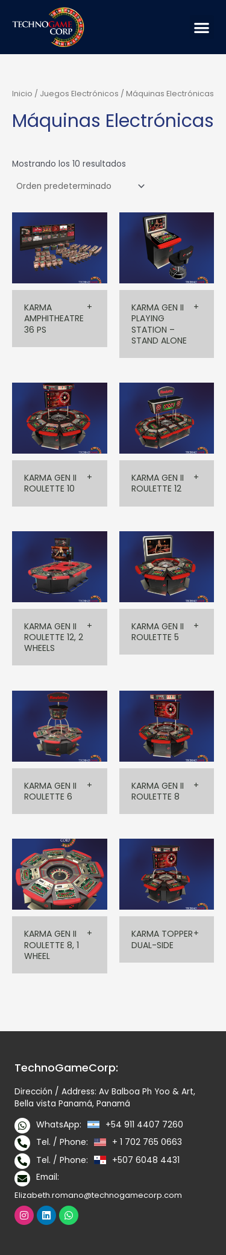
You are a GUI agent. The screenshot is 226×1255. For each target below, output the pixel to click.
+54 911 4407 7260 (144, 1124)
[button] (202, 27)
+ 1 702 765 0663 (147, 1142)
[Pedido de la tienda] (80, 186)
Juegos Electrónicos (79, 93)
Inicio (22, 93)
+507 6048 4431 (146, 1160)
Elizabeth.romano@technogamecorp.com (98, 1195)
